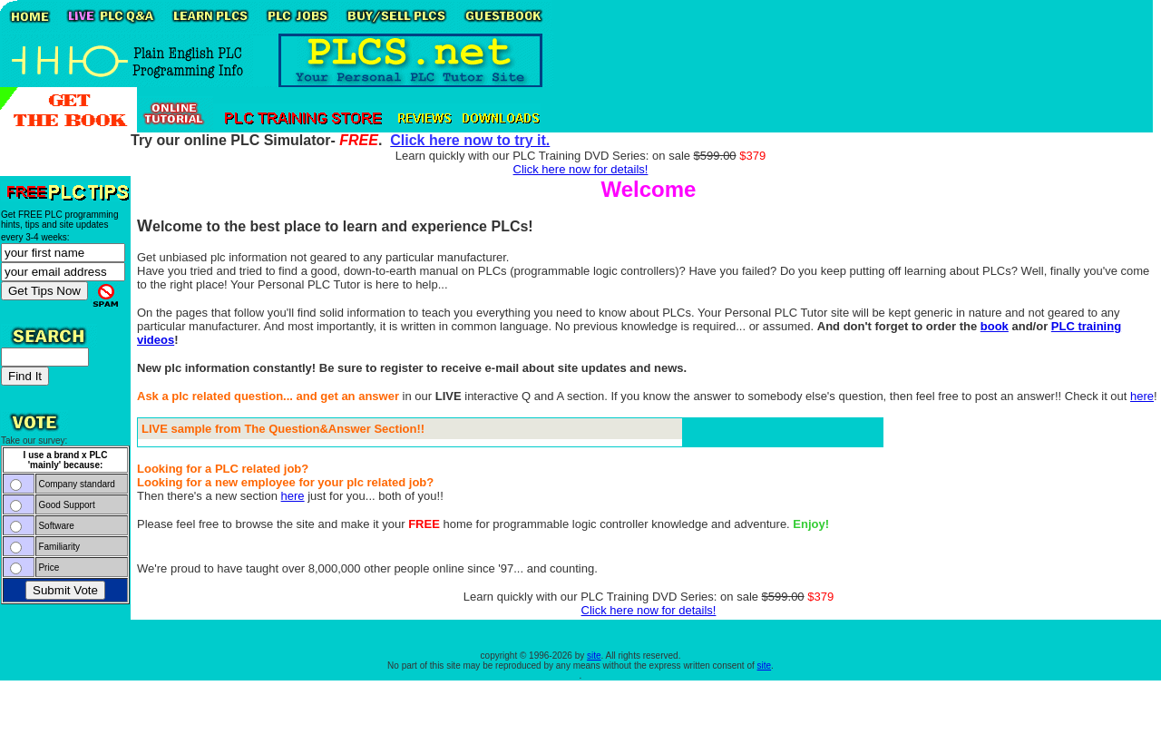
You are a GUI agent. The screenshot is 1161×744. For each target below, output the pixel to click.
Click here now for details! (581, 169)
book (995, 326)
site (594, 656)
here (1142, 396)
